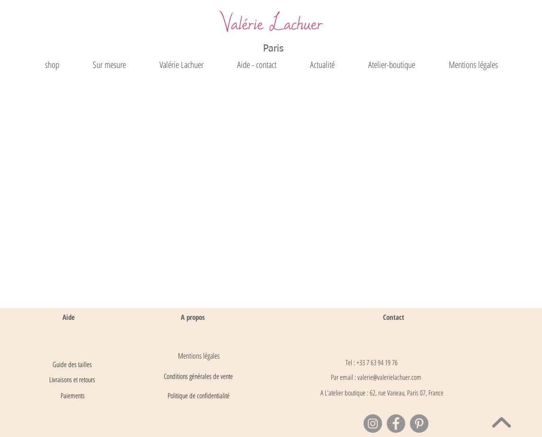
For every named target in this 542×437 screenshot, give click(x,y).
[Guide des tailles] (72, 364)
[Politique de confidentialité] (199, 396)
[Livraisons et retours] (72, 379)
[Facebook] (396, 423)
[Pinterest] (419, 423)
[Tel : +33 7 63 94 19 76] (371, 362)
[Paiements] (72, 395)
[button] (181, 65)
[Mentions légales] (198, 355)
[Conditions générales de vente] (199, 376)
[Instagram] (373, 423)
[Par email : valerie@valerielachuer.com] (376, 377)
